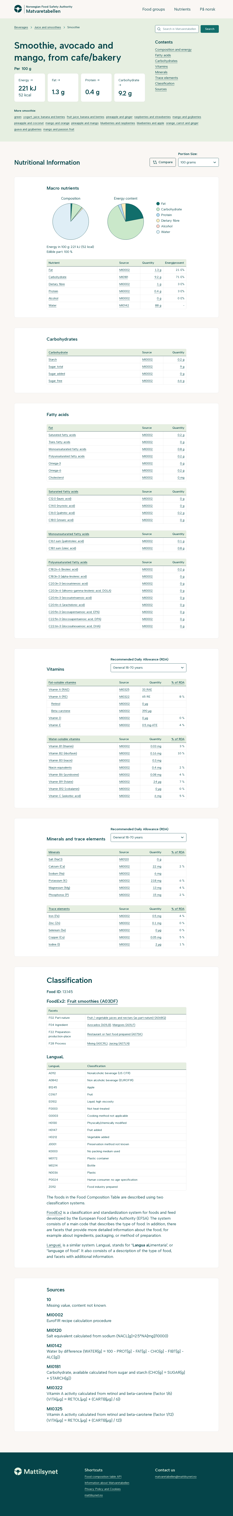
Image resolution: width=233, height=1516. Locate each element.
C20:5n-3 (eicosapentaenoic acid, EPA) (74, 612)
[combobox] (177, 29)
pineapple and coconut (29, 123)
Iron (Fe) (54, 916)
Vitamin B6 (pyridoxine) (64, 774)
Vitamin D (55, 718)
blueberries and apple (150, 123)
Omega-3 (55, 463)
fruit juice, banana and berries (85, 117)
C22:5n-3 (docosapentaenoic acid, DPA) (75, 619)
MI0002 (124, 270)
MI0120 (124, 859)
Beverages (21, 27)
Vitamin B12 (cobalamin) (64, 789)
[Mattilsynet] (36, 1471)
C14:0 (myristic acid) (62, 505)
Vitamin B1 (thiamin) (61, 746)
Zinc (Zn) (54, 923)
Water (52, 305)
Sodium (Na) (56, 873)
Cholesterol (56, 477)
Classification (164, 83)
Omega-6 (55, 470)
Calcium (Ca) (57, 866)
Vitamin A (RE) (58, 696)
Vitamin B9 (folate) (61, 781)
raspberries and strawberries (152, 117)
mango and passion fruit (58, 129)
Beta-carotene (60, 711)
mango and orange (58, 123)
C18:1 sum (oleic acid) (62, 548)
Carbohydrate (57, 277)
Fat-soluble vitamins (62, 682)
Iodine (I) (54, 944)
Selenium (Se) (57, 930)
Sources (161, 89)
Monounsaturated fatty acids (67, 449)
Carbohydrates (166, 61)
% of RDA (177, 682)
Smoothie (73, 27)
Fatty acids (163, 55)
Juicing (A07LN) (119, 1043)
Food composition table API (103, 1476)
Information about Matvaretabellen (107, 1482)
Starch (53, 359)
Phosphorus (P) (59, 895)
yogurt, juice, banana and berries (44, 117)
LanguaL (54, 1245)
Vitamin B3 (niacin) (60, 760)
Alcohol (53, 298)
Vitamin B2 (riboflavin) (63, 753)
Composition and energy (173, 50)
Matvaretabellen (43, 10)
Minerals (161, 72)
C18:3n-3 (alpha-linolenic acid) (68, 576)
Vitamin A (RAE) (59, 689)
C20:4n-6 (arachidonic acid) (67, 605)
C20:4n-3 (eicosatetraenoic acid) (70, 597)
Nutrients (182, 9)
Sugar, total (56, 366)
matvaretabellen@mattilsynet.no (176, 1476)
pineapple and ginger (119, 117)
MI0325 (124, 689)
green (17, 117)
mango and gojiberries (187, 117)
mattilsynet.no (94, 1495)
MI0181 (123, 277)
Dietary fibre (57, 284)
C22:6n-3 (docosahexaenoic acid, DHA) (74, 626)
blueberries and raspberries (117, 123)
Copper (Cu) (57, 937)
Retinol (55, 703)
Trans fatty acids (59, 442)
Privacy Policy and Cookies (103, 1489)
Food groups (153, 9)
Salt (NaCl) (55, 859)
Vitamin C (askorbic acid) (65, 796)
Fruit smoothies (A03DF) (92, 1001)
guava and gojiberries (28, 129)
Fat (51, 270)
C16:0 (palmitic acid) (62, 513)
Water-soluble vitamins (64, 739)
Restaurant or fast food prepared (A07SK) (115, 1034)
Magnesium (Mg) (59, 887)
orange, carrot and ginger (182, 123)
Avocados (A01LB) (99, 1025)
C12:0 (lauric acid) (60, 498)
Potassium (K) (58, 880)
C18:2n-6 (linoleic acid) (63, 569)
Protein (53, 291)
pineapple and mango (85, 123)
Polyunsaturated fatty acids (67, 456)
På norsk (207, 9)
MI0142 (124, 305)
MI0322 (124, 696)
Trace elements (166, 78)
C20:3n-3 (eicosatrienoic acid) (68, 583)
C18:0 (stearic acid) (61, 520)
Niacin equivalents (60, 767)
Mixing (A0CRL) (97, 1043)
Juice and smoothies (47, 27)
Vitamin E (55, 725)
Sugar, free (55, 381)
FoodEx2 (54, 1212)
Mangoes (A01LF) (123, 1025)
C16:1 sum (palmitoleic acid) (66, 541)
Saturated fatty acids (62, 435)
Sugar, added (57, 373)
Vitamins (161, 66)
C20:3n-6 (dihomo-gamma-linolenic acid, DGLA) (80, 590)
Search (209, 29)
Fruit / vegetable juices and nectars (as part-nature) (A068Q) (126, 1017)
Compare (163, 162)
